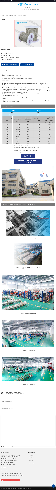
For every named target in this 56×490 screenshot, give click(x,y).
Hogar (2, 15)
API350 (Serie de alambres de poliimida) (15, 393)
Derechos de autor (6, 488)
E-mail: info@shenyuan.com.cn (10, 460)
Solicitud (31, 460)
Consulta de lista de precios (11, 480)
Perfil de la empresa (33, 458)
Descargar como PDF (28, 64)
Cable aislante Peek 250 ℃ (16, 15)
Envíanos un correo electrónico (11, 64)
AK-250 (24, 15)
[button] (28, 156)
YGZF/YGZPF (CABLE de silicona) (13, 392)
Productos (7, 15)
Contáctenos (32, 463)
